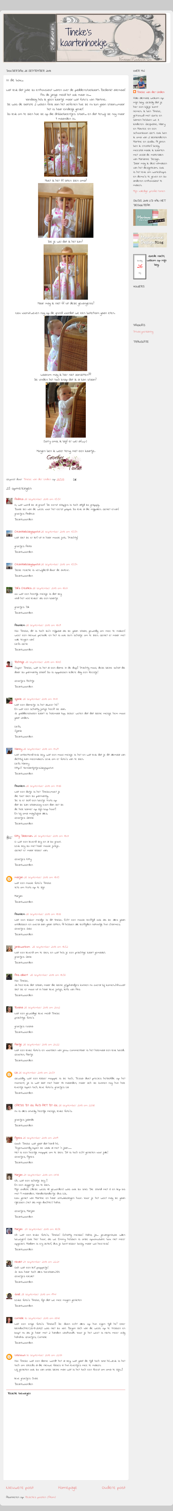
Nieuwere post (20, 1488)
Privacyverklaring (143, 332)
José (17, 1294)
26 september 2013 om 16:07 (50, 588)
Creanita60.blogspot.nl (27, 532)
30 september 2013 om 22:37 (44, 1355)
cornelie (19, 1318)
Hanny (18, 749)
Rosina (19, 1007)
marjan (19, 877)
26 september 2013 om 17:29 (40, 749)
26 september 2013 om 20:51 (37, 1073)
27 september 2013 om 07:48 (41, 1175)
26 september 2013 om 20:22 (41, 1044)
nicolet (18, 1262)
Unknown (20, 1355)
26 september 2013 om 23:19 (40, 1138)
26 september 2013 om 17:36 (43, 786)
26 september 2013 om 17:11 (40, 699)
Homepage (67, 1488)
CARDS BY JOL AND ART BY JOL (36, 1105)
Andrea (19, 499)
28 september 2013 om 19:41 (38, 1294)
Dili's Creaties (23, 588)
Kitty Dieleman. (24, 836)
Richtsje (19, 662)
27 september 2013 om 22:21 (41, 1262)
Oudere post (113, 1488)
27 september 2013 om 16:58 (42, 1229)
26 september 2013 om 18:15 (41, 877)
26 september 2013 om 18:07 (51, 836)
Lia (16, 1073)
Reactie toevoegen (19, 1393)
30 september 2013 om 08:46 (42, 1318)
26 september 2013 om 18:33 (43, 914)
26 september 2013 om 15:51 (42, 499)
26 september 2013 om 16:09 (43, 625)
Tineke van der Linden (150, 92)
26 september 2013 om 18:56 (48, 975)
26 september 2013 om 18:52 (50, 947)
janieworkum (23, 947)
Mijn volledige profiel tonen (149, 191)
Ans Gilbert (22, 975)
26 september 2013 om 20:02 (42, 1007)
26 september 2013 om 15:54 (59, 532)
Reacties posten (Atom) (40, 1497)
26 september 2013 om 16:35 (43, 662)
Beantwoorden (24, 519)
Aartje (18, 1044)
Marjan (18, 1175)
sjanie (18, 699)
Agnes (18, 1138)
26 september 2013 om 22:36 (77, 1105)
